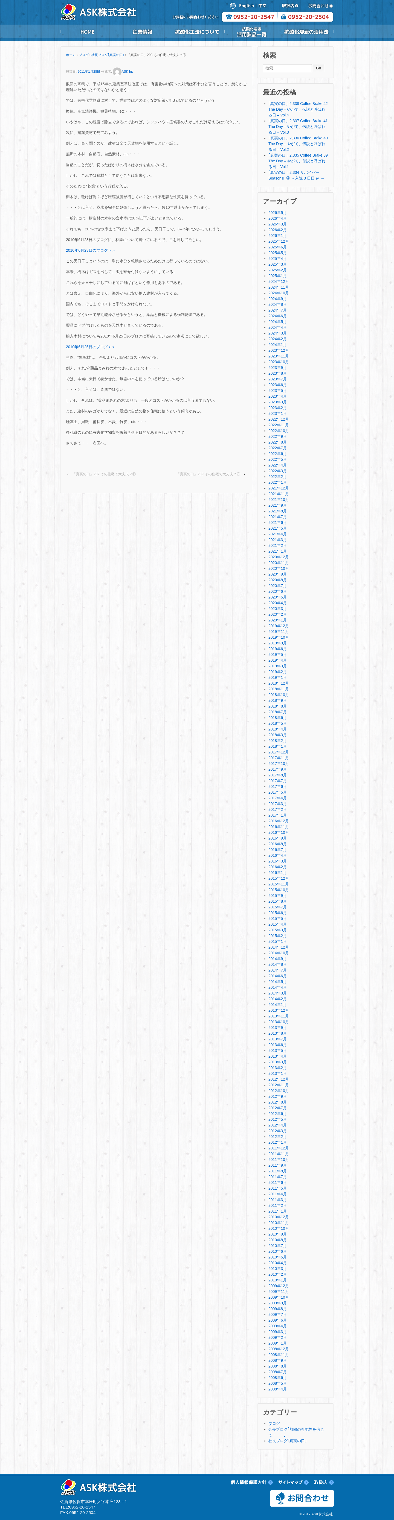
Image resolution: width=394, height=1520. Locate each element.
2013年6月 (277, 1045)
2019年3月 (277, 666)
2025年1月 (277, 276)
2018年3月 (277, 735)
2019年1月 (277, 677)
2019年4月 (277, 660)
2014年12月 (278, 947)
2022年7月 (277, 448)
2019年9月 (277, 643)
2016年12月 (278, 821)
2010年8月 (277, 1240)
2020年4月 (277, 603)
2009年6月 (277, 1320)
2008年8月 (277, 1366)
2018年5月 (277, 723)
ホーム (71, 55)
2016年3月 (277, 861)
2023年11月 (278, 356)
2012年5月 (277, 1119)
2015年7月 (277, 907)
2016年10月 (278, 832)
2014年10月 (278, 953)
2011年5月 (277, 1188)
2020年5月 (277, 597)
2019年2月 (277, 672)
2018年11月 (278, 689)
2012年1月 (277, 1142)
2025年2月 (277, 270)
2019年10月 (278, 637)
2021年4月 (277, 534)
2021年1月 (277, 551)
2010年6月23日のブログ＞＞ (90, 250)
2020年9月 (277, 574)
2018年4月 (277, 729)
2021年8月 (277, 511)
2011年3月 (277, 1200)
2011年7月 (277, 1177)
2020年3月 (277, 608)
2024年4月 (277, 327)
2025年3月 (277, 264)
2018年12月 (278, 683)
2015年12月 (278, 878)
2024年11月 (278, 287)
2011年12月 (278, 1148)
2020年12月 (278, 557)
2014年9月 (277, 958)
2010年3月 (277, 1268)
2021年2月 (277, 545)
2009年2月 (277, 1337)
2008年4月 (277, 1389)
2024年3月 (277, 333)
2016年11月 (278, 826)
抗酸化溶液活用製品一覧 (251, 32)
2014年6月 (277, 976)
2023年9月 (277, 367)
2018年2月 (277, 740)
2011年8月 (277, 1171)
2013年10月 (278, 1022)
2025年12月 (278, 241)
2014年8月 (277, 964)
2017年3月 (277, 804)
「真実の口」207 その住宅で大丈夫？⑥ (104, 474)
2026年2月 (277, 230)
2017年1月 (277, 815)
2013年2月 (277, 1068)
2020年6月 (277, 591)
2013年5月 (277, 1050)
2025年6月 (277, 247)
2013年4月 (277, 1056)
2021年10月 (278, 499)
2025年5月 (277, 253)
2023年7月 (277, 379)
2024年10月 (278, 293)
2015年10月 (278, 890)
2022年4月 (277, 465)
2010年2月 (277, 1274)
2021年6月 (277, 522)
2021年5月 (277, 528)
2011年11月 (278, 1154)
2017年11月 (278, 758)
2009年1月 (277, 1343)
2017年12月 (278, 752)
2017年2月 (277, 809)
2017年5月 (277, 792)
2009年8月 (277, 1309)
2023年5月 (277, 390)
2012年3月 (277, 1131)
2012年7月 (277, 1108)
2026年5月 (277, 212)
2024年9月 (277, 299)
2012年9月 (277, 1096)
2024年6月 (277, 316)
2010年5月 (277, 1257)
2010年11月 (278, 1222)
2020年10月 (278, 568)
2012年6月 (277, 1113)
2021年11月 (278, 494)
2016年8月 (277, 844)
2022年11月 (278, 425)
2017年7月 (277, 781)
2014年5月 (277, 981)
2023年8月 (277, 373)
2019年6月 (277, 649)
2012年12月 (278, 1079)
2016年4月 (277, 855)
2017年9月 (277, 769)
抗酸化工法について (197, 32)
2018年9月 (277, 700)
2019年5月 (277, 654)
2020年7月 (277, 585)
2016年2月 (277, 867)
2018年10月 (278, 694)
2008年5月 (277, 1383)
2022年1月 (277, 482)
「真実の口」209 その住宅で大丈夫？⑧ (208, 474)
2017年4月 (277, 798)
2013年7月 (277, 1039)
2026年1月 (277, 235)
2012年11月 (278, 1085)
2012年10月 (278, 1090)
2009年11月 (278, 1291)
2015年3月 (277, 930)
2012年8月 (277, 1102)
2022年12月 (278, 419)
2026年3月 (277, 224)
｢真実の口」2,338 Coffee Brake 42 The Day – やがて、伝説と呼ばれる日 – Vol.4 (298, 109)
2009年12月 (278, 1286)
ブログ (84, 55)
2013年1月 (277, 1073)
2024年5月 (277, 321)
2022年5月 (277, 459)
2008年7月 (277, 1372)
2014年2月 (277, 999)
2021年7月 (277, 517)
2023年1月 (277, 413)
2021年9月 (277, 505)
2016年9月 (277, 838)
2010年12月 (278, 1217)
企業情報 (142, 32)
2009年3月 (277, 1332)
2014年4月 (277, 987)
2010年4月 (277, 1263)
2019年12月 (278, 626)
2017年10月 (278, 763)
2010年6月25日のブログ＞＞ (90, 347)
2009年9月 (277, 1303)
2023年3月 (277, 402)
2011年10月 (278, 1159)
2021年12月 (278, 488)
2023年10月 (278, 362)
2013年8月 (277, 1033)
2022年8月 (277, 442)
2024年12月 (278, 281)
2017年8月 (277, 775)
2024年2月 (277, 339)
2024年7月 (277, 310)
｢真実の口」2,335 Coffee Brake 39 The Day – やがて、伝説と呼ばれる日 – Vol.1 (298, 161)
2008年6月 (277, 1377)
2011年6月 (277, 1182)
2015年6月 (277, 913)
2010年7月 (277, 1245)
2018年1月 (277, 746)
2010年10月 (278, 1228)
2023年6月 (277, 385)
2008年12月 (278, 1349)
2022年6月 (277, 453)
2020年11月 (278, 563)
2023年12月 (278, 350)
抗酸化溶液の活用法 (306, 32)
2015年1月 (277, 941)
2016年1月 (277, 872)
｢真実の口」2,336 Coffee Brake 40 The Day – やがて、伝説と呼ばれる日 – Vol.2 (298, 144)
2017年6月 (277, 786)
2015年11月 (278, 884)
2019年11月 (278, 631)
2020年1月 (277, 620)
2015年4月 (277, 924)
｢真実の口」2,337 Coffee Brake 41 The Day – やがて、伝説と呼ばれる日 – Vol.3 (298, 126)
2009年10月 (278, 1297)
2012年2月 (277, 1136)
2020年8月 (277, 580)
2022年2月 (277, 476)
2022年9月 (277, 436)
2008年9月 (277, 1360)
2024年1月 (277, 344)
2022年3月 (277, 471)
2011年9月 (277, 1165)
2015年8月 (277, 901)
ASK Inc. (123, 72)
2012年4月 (277, 1125)
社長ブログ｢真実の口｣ (107, 55)
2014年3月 (277, 993)
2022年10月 (278, 431)
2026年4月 (277, 218)
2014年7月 (277, 970)
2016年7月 (277, 849)
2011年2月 (277, 1205)
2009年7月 (277, 1314)
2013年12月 (278, 1010)
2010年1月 (277, 1280)
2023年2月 (277, 408)
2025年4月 (277, 258)
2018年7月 (277, 712)
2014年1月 (277, 1004)
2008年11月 (278, 1354)
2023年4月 (277, 396)
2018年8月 (277, 706)
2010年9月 (277, 1234)
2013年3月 (277, 1062)
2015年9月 (277, 895)
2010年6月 (277, 1251)
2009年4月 (277, 1326)
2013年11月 (278, 1016)
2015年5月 (277, 918)
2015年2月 (277, 936)
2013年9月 (277, 1027)
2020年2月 (277, 614)
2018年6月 (277, 717)
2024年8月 (277, 304)
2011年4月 (277, 1194)
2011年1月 (277, 1211)
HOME (87, 32)
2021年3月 (277, 540)
